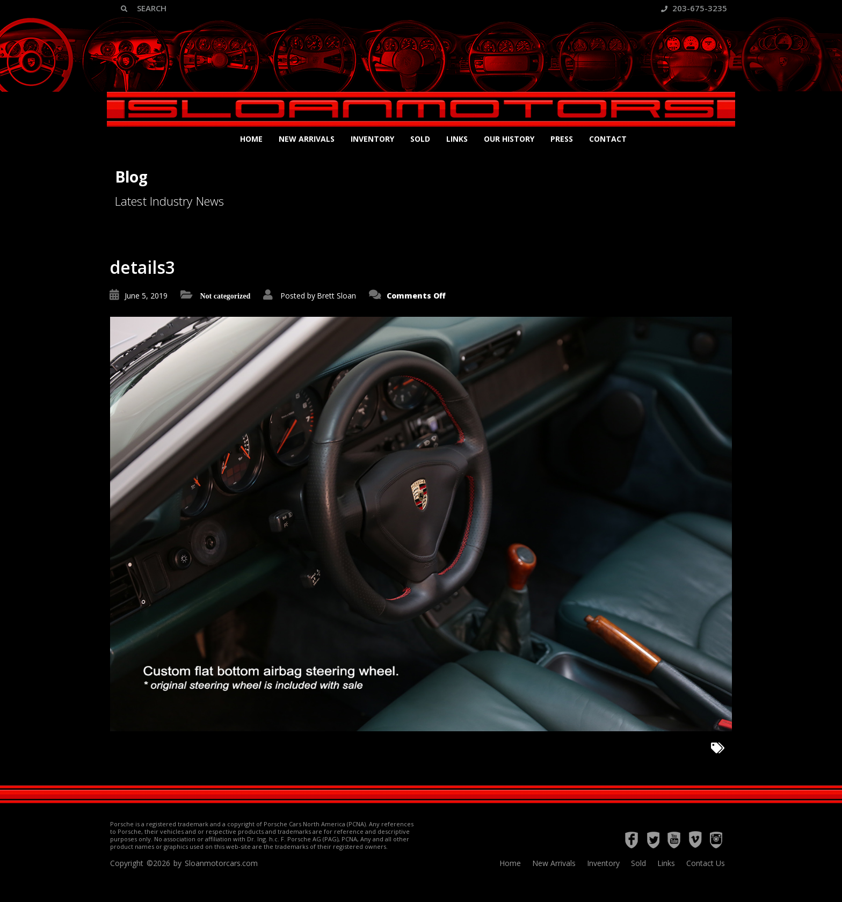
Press (561, 139)
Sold (420, 139)
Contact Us (705, 863)
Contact (608, 139)
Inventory (372, 139)
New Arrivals (307, 139)
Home (251, 139)
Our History (509, 139)
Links (457, 139)
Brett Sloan (336, 295)
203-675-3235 (694, 8)
